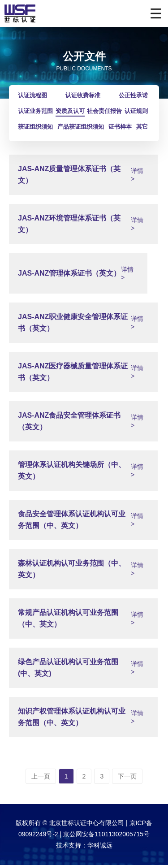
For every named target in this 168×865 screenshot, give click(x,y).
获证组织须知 (35, 126)
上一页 (40, 776)
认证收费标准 (82, 95)
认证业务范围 (35, 111)
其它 (142, 126)
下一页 (127, 776)
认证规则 (136, 111)
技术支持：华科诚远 (84, 845)
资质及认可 (70, 111)
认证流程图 (32, 95)
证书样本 (120, 126)
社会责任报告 (104, 111)
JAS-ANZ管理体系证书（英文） (69, 273)
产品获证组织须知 (80, 126)
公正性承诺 (133, 95)
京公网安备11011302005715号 (106, 834)
